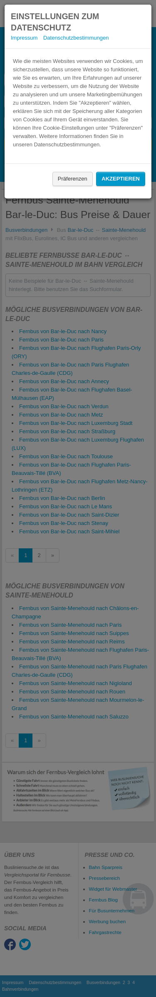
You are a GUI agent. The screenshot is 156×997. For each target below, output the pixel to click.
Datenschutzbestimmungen (76, 38)
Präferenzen (72, 179)
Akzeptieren (121, 179)
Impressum (24, 38)
